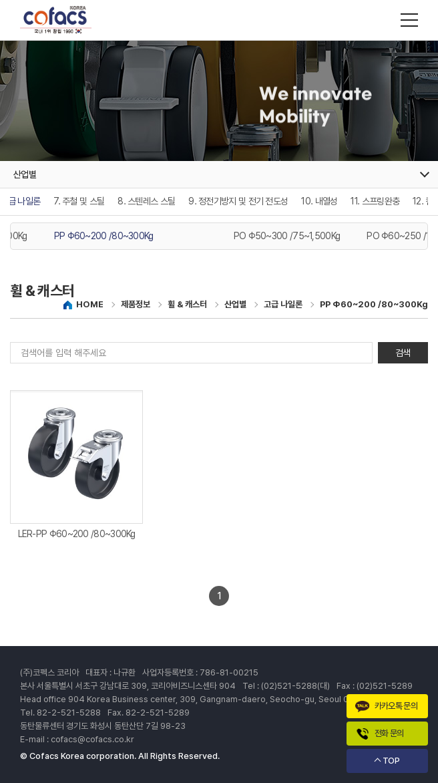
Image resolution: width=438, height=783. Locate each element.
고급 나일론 (283, 304)
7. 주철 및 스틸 (78, 201)
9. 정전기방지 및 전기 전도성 (238, 201)
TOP (391, 761)
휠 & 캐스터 (187, 304)
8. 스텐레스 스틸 (146, 201)
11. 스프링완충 (375, 201)
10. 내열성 (319, 201)
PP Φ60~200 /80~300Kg (104, 235)
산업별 (235, 304)
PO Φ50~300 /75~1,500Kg (287, 235)
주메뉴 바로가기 (0, 0)
